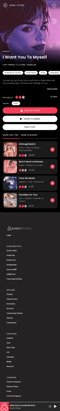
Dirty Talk (11, 347)
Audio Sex (11, 255)
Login (9, 235)
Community (11, 323)
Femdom (10, 357)
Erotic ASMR (12, 269)
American (31, 64)
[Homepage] (26, 229)
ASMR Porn (11, 274)
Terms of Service (14, 382)
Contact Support (14, 396)
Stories (9, 294)
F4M (4, 64)
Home (12, 5)
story (21, 5)
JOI (8, 352)
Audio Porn (11, 260)
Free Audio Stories (14, 279)
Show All (10, 366)
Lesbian (10, 338)
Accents (10, 308)
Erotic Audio (12, 250)
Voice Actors (12, 299)
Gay (8, 343)
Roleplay (6, 51)
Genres (10, 318)
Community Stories (15, 313)
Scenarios (11, 304)
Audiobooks (12, 265)
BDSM (9, 362)
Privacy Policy (12, 386)
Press (9, 391)
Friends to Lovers (16, 64)
